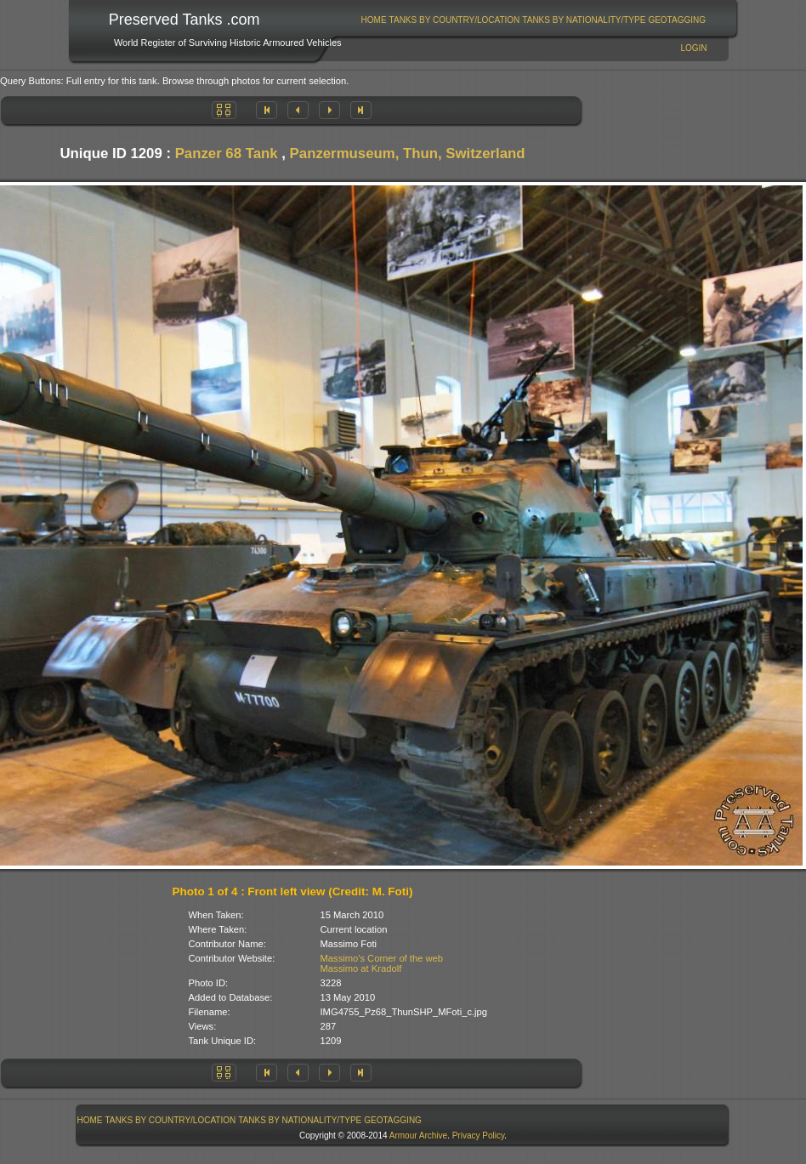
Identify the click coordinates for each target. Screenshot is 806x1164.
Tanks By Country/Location (454, 20)
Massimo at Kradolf (361, 968)
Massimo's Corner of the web (382, 958)
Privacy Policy (478, 1135)
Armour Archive (418, 1135)
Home (374, 20)
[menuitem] (374, 20)
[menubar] (533, 20)
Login (693, 48)
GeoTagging (677, 20)
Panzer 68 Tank (226, 153)
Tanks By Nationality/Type (583, 20)
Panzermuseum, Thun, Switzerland (407, 153)
